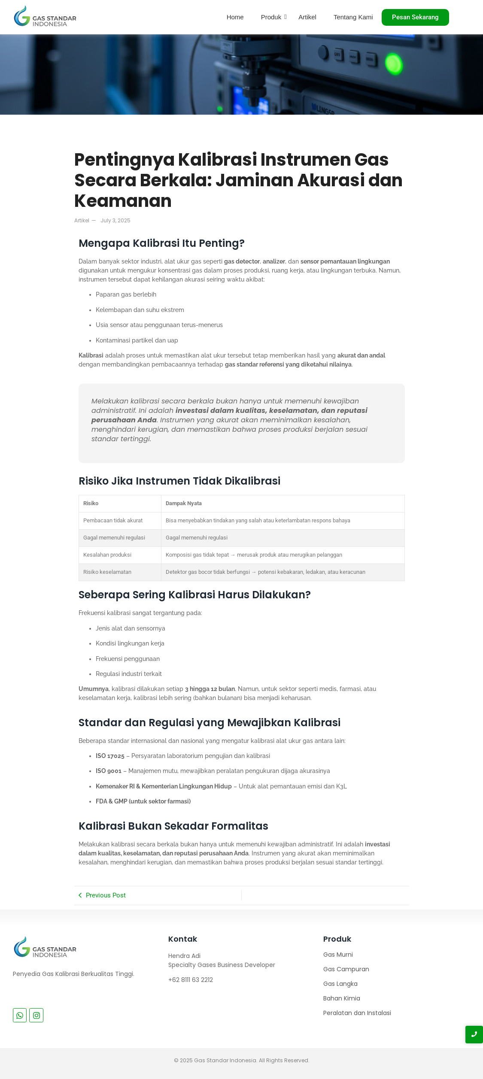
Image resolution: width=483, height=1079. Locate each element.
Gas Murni (338, 954)
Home (235, 17)
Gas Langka (340, 983)
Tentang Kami (353, 17)
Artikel (307, 17)
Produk (271, 17)
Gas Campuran (346, 969)
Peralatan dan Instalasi (357, 1013)
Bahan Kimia (341, 998)
